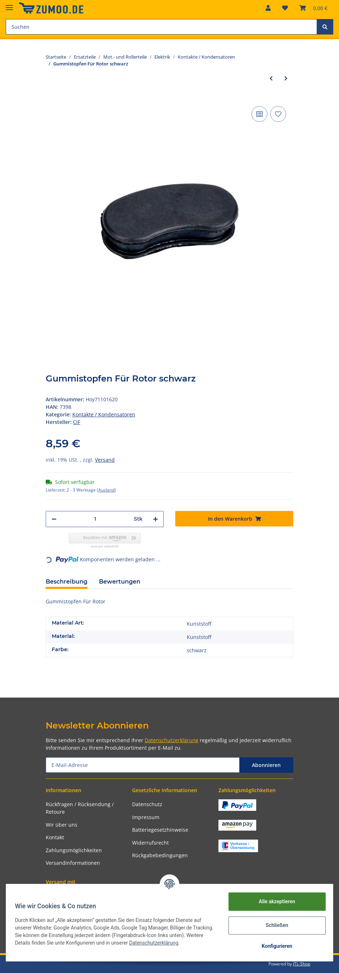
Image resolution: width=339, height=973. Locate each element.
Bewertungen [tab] (119, 581)
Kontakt (55, 837)
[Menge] (95, 519)
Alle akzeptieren (274, 901)
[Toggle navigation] (9, 4)
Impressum (145, 817)
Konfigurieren (274, 946)
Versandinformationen (73, 862)
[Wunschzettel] (285, 8)
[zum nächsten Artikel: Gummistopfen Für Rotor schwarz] (286, 78)
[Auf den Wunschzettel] (278, 114)
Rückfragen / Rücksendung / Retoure (80, 808)
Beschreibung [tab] (66, 581)
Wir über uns (61, 824)
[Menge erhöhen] (155, 519)
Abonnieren (266, 765)
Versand (105, 459)
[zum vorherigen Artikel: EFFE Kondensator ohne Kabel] (271, 78)
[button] (268, 8)
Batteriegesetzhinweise (160, 829)
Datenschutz (147, 804)
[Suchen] (161, 27)
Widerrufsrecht (150, 842)
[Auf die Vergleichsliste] (259, 114)
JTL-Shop (301, 964)
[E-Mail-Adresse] (143, 765)
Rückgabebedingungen (160, 855)
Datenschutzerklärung (171, 740)
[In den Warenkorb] (234, 518)
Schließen (274, 925)
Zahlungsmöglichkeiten (74, 850)
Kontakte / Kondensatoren (103, 414)
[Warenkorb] (313, 8)
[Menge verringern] (54, 519)
